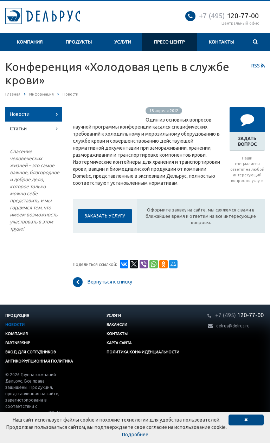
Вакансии (117, 325)
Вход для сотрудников (30, 352)
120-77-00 (229, 16)
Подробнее (135, 434)
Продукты (79, 41)
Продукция (17, 315)
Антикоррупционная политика (39, 361)
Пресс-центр (169, 41)
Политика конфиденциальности (143, 352)
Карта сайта (119, 343)
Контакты (221, 41)
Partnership (17, 343)
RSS (258, 66)
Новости (20, 114)
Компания (30, 41)
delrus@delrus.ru (233, 326)
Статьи (18, 128)
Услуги (122, 41)
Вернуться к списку (102, 282)
